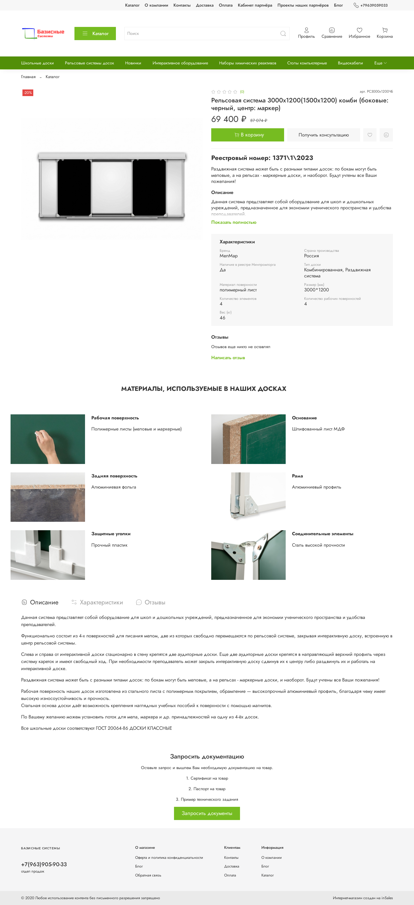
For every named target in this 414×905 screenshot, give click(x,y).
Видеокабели (350, 63)
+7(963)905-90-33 (44, 864)
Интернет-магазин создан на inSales (363, 898)
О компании (156, 5)
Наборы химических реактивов (247, 63)
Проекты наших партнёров (303, 5)
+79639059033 (370, 5)
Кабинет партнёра (255, 5)
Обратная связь (148, 875)
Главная (28, 77)
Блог (338, 5)
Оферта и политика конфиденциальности (169, 857)
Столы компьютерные (307, 63)
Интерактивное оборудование (180, 63)
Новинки (133, 63)
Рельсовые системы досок (89, 63)
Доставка (205, 5)
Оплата (226, 5)
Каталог (132, 5)
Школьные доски (37, 63)
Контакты (182, 5)
